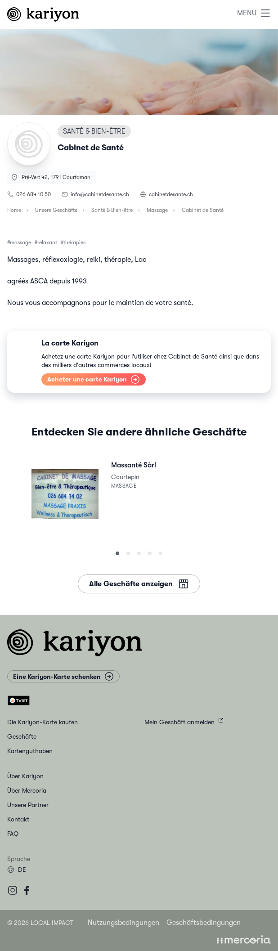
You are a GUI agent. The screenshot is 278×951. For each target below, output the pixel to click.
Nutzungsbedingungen (123, 923)
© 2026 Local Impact (40, 922)
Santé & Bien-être (112, 210)
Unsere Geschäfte (56, 210)
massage (20, 242)
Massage (157, 210)
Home (14, 210)
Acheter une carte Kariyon (93, 379)
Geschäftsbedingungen (203, 923)
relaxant (47, 242)
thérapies (74, 242)
